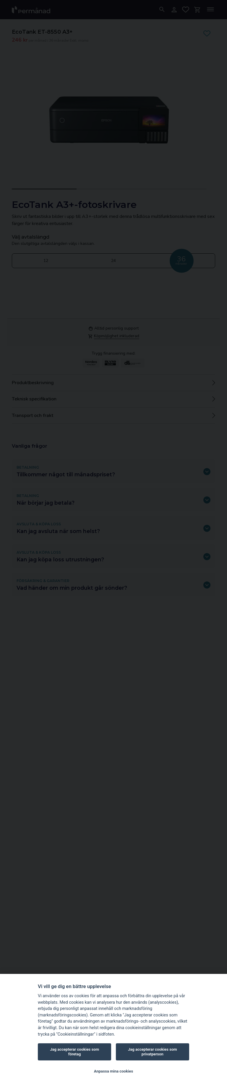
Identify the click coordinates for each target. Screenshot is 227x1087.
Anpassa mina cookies (113, 1071)
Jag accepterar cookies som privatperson (152, 1051)
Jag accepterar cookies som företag (74, 1051)
